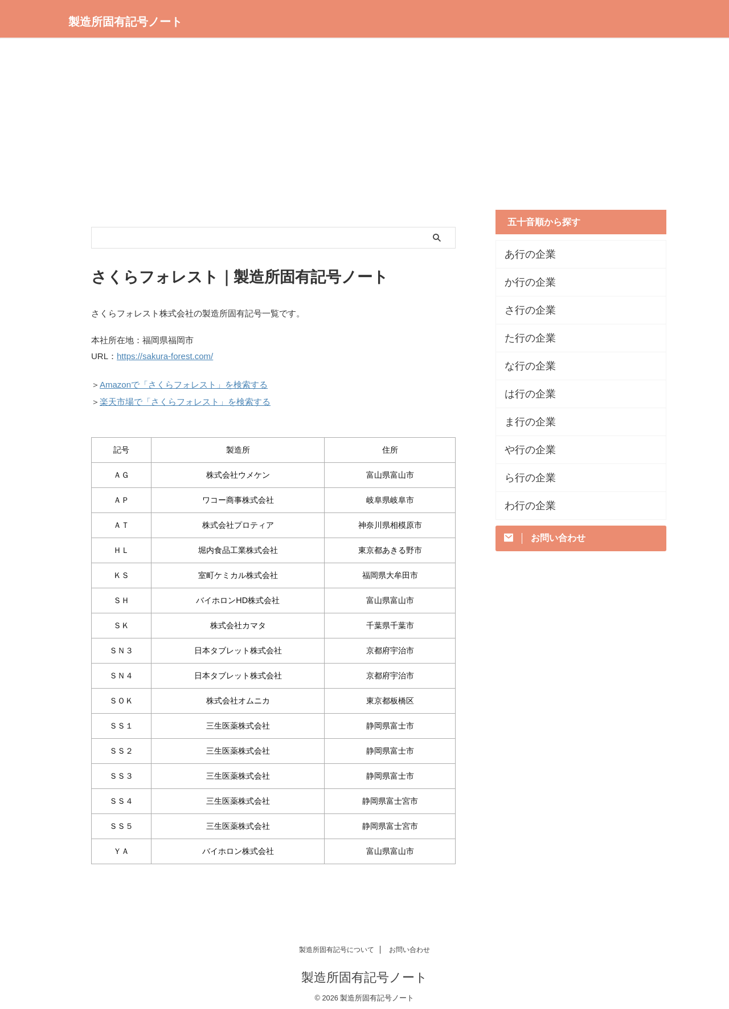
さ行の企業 (524, 310)
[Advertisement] (364, 130)
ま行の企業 (524, 421)
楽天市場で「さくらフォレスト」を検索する (185, 397)
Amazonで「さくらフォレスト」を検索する (184, 382)
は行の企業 (524, 393)
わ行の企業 (524, 505)
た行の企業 (524, 338)
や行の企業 (524, 449)
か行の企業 (524, 282)
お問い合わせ (409, 945)
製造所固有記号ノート (125, 21)
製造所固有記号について (336, 945)
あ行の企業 (524, 254)
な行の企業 (524, 366)
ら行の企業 (524, 477)
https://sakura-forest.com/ (165, 355)
